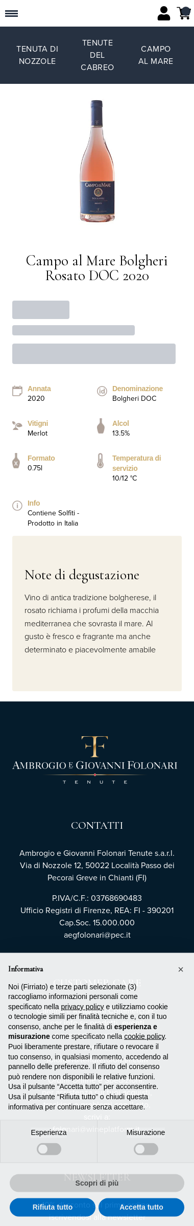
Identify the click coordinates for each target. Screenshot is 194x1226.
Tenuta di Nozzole (37, 55)
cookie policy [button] (144, 1043)
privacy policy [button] (82, 1013)
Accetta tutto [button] (141, 1214)
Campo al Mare (156, 55)
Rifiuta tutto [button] (53, 1214)
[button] (181, 976)
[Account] (164, 13)
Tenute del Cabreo (97, 55)
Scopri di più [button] (97, 1190)
